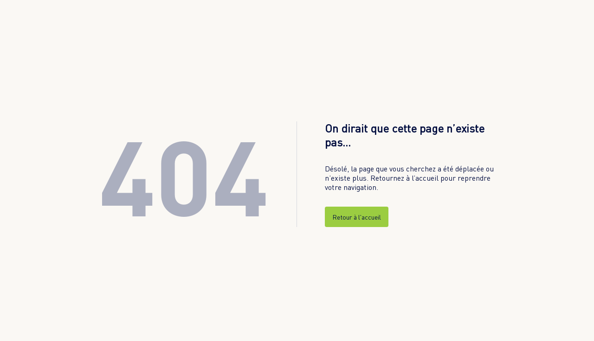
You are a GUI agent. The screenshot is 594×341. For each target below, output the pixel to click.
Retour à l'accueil (356, 217)
